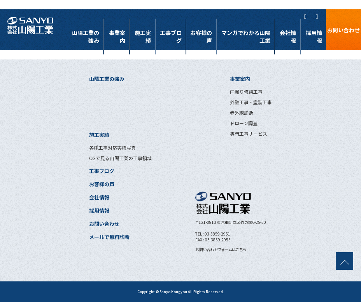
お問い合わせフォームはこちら (220, 249)
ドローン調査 (244, 123)
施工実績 (145, 36)
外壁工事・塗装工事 (251, 102)
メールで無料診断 (109, 237)
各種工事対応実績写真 (112, 147)
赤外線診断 (241, 112)
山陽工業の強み (88, 36)
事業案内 (119, 36)
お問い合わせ (343, 30)
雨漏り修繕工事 (246, 91)
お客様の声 (205, 36)
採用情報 (314, 36)
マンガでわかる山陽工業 (246, 36)
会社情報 (288, 36)
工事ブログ (175, 36)
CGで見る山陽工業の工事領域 (120, 158)
